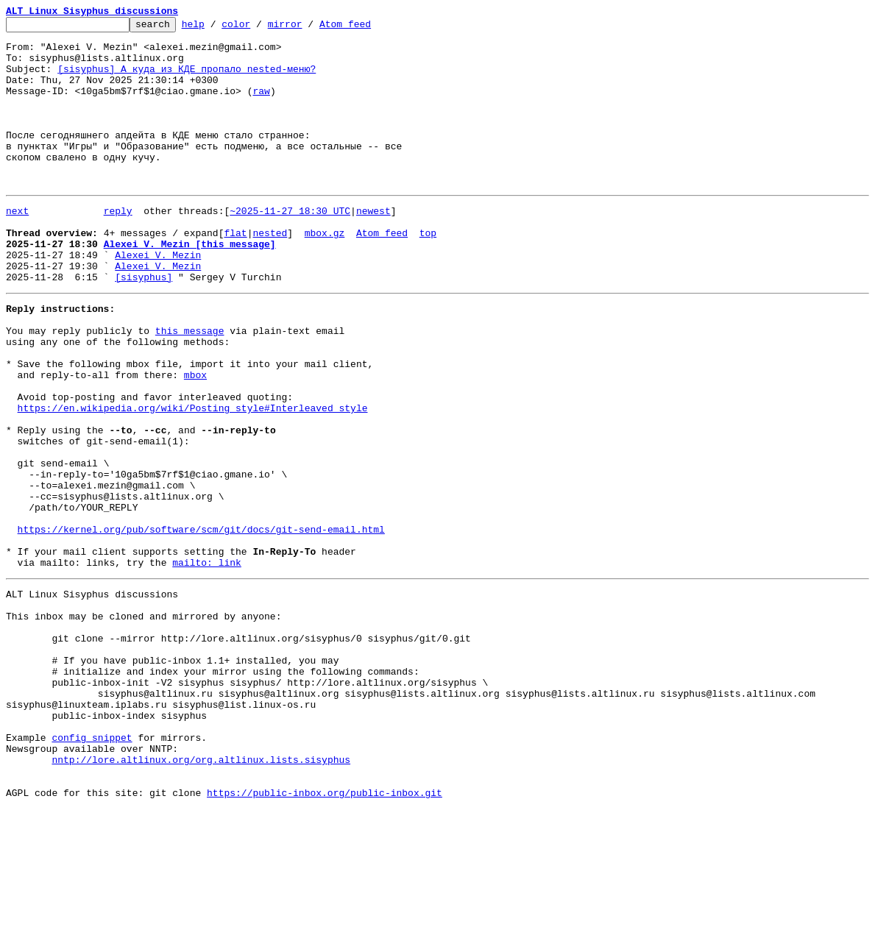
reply (118, 245)
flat (235, 272)
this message (189, 385)
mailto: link (206, 663)
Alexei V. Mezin (158, 298)
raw (260, 106)
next (17, 245)
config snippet (92, 869)
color (258, 28)
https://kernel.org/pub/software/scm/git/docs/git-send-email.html (201, 623)
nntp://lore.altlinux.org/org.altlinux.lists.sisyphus (201, 896)
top (427, 272)
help (216, 28)
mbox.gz (325, 272)
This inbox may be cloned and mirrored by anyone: (143, 724)
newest (373, 245)
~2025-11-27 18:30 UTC (290, 245)
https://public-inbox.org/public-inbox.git (324, 935)
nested (269, 272)
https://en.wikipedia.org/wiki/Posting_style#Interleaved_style (193, 478)
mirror (308, 28)
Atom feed (368, 28)
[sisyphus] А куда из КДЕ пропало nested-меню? (186, 79)
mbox (195, 438)
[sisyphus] (143, 325)
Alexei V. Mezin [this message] (190, 285)
